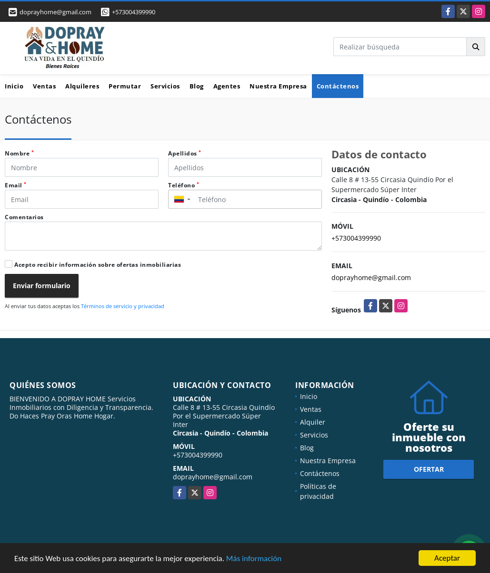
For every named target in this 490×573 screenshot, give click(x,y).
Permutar (125, 86)
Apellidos (184, 153)
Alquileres (82, 86)
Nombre (19, 153)
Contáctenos (338, 86)
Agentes (226, 86)
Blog (197, 86)
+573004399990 (133, 12)
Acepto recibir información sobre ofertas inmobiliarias (97, 265)
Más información (253, 559)
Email (16, 185)
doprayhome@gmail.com (371, 277)
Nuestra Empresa (278, 86)
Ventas (44, 86)
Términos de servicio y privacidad (122, 306)
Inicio (14, 86)
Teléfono (183, 185)
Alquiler (312, 422)
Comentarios (24, 217)
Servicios (165, 86)
